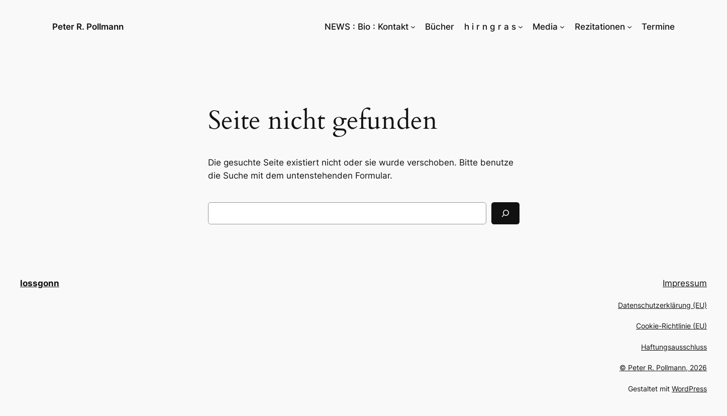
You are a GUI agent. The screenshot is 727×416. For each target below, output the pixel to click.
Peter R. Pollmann (88, 27)
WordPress (689, 388)
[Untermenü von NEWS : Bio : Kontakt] (413, 26)
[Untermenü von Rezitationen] (629, 26)
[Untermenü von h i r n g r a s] (520, 26)
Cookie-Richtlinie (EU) (671, 325)
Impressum (685, 283)
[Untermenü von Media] (562, 26)
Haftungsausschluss (674, 347)
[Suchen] (505, 213)
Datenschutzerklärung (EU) (662, 305)
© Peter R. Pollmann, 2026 (663, 367)
